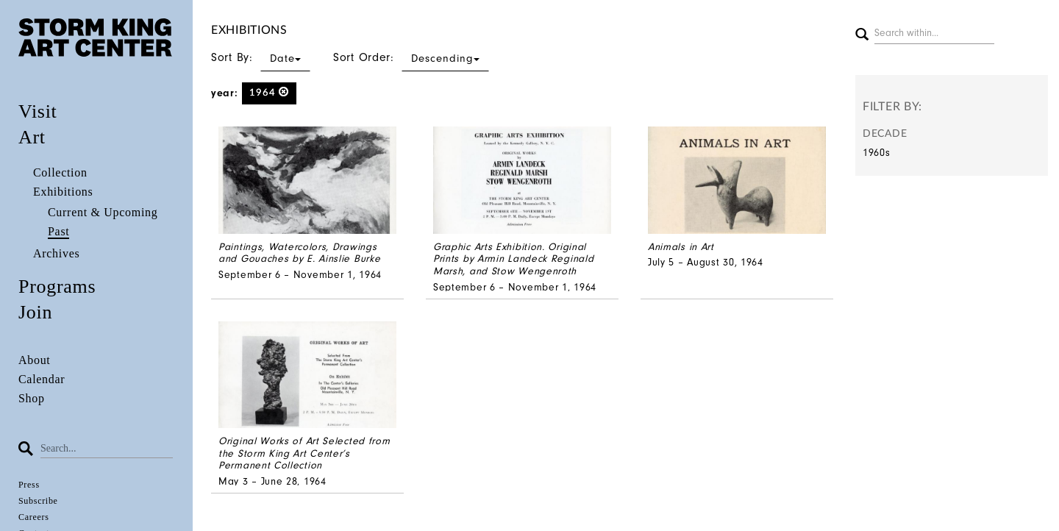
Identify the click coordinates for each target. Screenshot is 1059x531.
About (34, 360)
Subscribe (38, 501)
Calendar (41, 379)
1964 (269, 92)
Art (32, 137)
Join (35, 312)
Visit (37, 111)
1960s (877, 152)
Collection (60, 172)
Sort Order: (411, 57)
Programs (57, 286)
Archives (56, 253)
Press (29, 485)
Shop (31, 398)
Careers (33, 517)
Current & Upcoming (102, 212)
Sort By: (260, 57)
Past (58, 231)
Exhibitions (63, 191)
